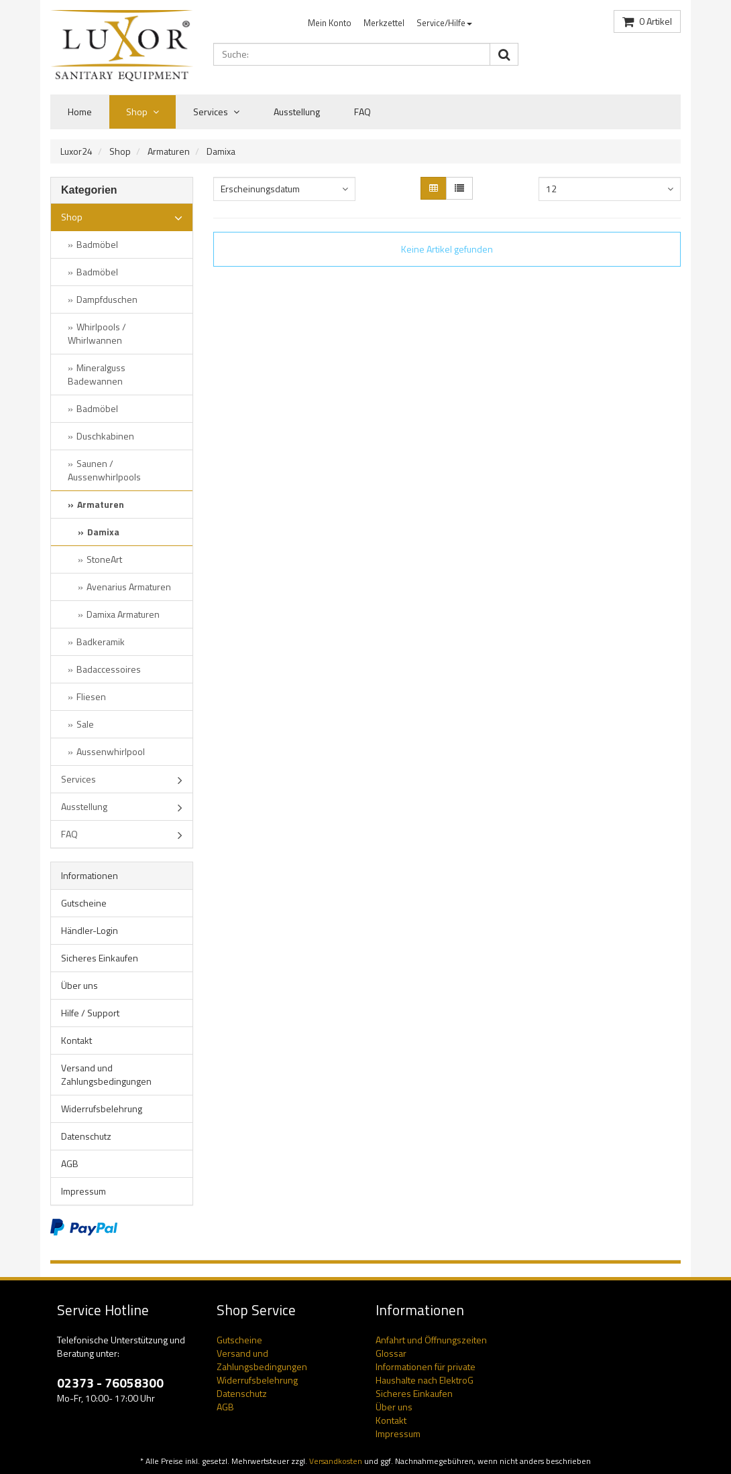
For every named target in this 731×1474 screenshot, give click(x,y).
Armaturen (169, 151)
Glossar (391, 1353)
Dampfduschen (106, 299)
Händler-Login (89, 930)
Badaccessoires (108, 669)
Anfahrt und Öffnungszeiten (431, 1340)
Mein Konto (329, 22)
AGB (69, 1163)
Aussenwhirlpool (110, 751)
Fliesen (91, 696)
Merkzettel (383, 22)
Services (216, 112)
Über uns (79, 985)
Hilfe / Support (90, 1013)
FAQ (362, 112)
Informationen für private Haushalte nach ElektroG (425, 1373)
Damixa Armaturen (123, 614)
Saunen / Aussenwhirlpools (104, 470)
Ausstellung (297, 112)
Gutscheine (84, 903)
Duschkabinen (105, 436)
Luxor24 (76, 151)
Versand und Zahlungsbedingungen (106, 1074)
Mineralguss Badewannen (96, 374)
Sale (85, 724)
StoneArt (104, 559)
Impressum (83, 1191)
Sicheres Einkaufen (99, 958)
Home (80, 112)
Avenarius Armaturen (129, 587)
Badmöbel (97, 244)
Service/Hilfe (444, 22)
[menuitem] (329, 23)
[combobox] (284, 189)
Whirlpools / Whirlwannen (97, 333)
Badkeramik (100, 641)
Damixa (221, 151)
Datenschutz (86, 1136)
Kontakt (76, 1040)
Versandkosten (335, 1461)
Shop (142, 112)
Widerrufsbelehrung (101, 1108)
